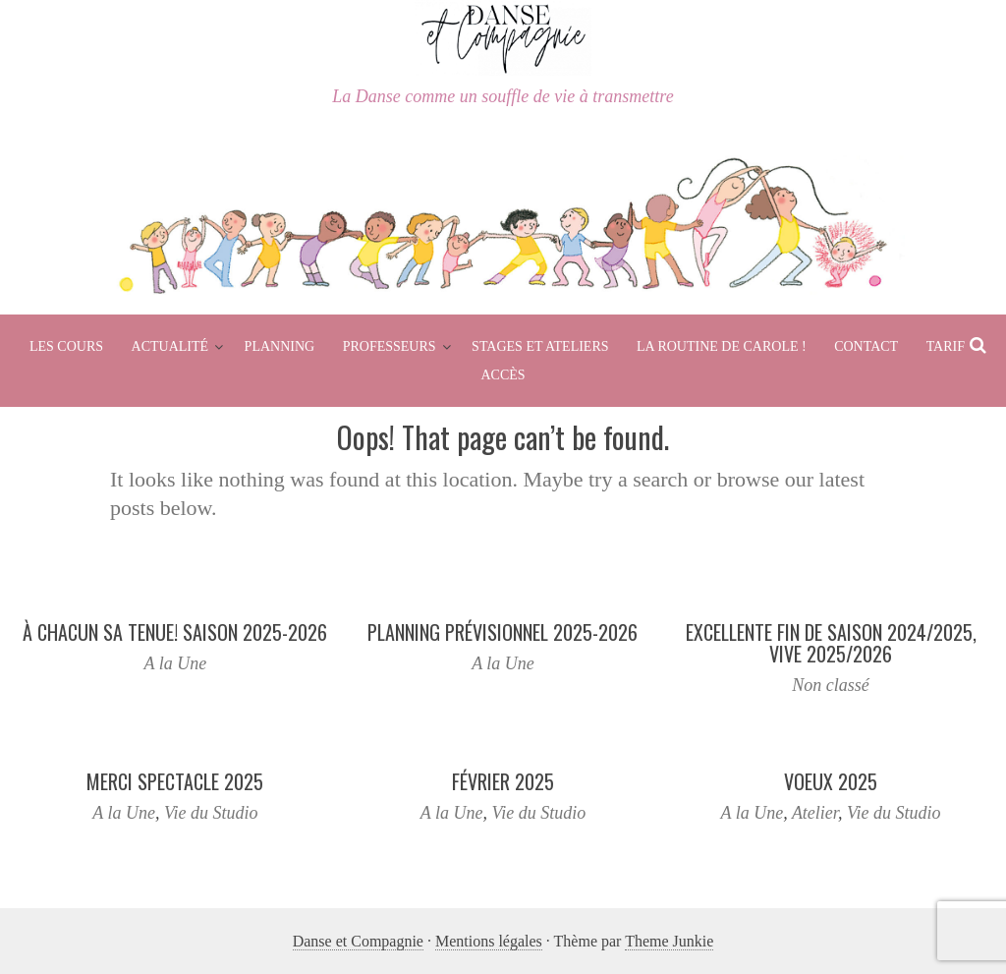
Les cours (66, 346)
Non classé (830, 685)
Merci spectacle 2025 (174, 781)
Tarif (945, 346)
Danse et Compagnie (358, 941)
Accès (502, 375)
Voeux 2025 (830, 781)
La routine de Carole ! (722, 346)
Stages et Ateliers (540, 346)
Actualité (170, 346)
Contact (866, 346)
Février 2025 (503, 781)
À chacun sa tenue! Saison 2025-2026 (175, 632)
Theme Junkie (669, 941)
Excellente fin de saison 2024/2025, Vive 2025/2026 (831, 642)
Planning (280, 346)
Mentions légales (488, 941)
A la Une (175, 663)
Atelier (815, 813)
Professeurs (389, 346)
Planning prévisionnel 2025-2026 (502, 632)
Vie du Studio (211, 813)
